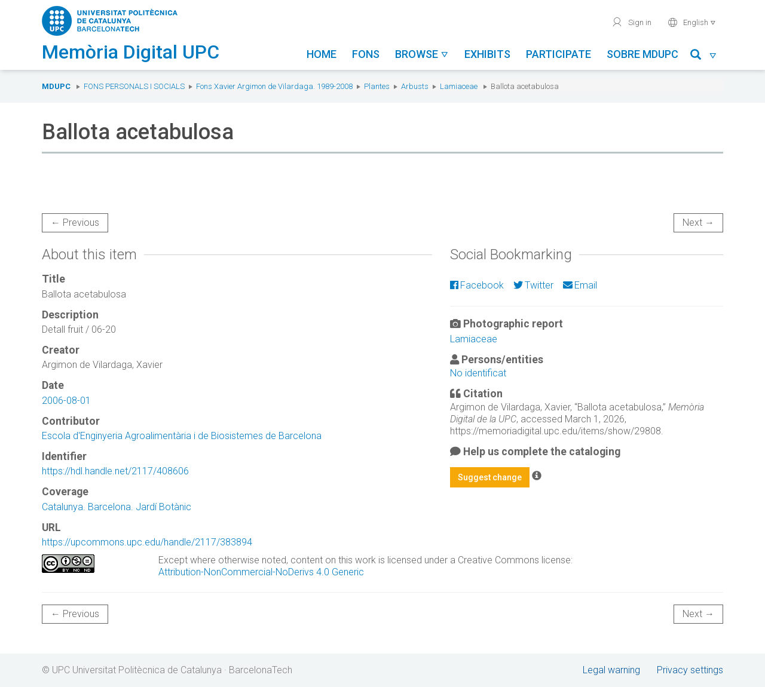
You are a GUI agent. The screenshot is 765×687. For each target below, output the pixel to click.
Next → (698, 222)
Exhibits (487, 54)
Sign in (631, 22)
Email (580, 285)
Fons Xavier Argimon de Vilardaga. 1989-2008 (274, 86)
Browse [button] (422, 54)
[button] (703, 56)
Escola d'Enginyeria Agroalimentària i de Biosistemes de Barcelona (182, 435)
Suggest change (490, 477)
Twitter (533, 285)
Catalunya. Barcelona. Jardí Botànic (116, 507)
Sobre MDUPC (642, 54)
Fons (366, 54)
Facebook (477, 285)
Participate (558, 54)
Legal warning (611, 670)
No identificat (478, 373)
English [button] (692, 22)
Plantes (377, 86)
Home (321, 54)
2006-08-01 (66, 400)
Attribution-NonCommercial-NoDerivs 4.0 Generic (261, 572)
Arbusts (415, 86)
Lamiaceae (459, 86)
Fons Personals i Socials (134, 86)
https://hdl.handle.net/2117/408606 (115, 471)
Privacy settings (690, 670)
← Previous (75, 222)
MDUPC (56, 86)
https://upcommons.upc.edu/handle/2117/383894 (147, 542)
